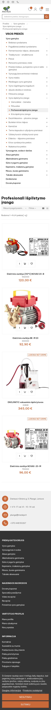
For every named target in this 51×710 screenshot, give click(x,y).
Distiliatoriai (11, 179)
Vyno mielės (14, 78)
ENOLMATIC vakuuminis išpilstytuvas (25, 402)
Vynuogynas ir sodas (11, 550)
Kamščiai (13, 126)
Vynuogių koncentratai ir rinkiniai (23, 74)
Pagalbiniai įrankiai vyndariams (23, 47)
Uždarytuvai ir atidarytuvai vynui (23, 134)
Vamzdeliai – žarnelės (21, 102)
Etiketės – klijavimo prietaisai (22, 138)
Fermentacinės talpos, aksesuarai (24, 51)
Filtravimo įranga (16, 94)
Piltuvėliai (15, 106)
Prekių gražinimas (10, 658)
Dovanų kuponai (13, 183)
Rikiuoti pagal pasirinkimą (15, 208)
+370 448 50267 (18, 523)
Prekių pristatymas (10, 654)
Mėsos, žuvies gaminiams (17, 171)
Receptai (6, 601)
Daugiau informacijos (11, 690)
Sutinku (25, 704)
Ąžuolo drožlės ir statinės (20, 90)
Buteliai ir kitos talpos (18, 122)
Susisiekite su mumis (11, 646)
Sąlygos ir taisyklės (10, 666)
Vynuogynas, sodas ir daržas (19, 150)
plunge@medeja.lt (18, 515)
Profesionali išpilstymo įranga (24, 110)
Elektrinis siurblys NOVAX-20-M (25, 466)
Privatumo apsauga (11, 662)
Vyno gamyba (12, 38)
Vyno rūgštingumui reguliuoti (21, 86)
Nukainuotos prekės (17, 146)
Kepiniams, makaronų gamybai (20, 167)
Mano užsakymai (9, 623)
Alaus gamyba (12, 155)
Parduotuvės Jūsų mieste (13, 650)
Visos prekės (15, 33)
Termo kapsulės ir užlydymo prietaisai (25, 130)
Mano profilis (7, 619)
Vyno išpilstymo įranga (19, 98)
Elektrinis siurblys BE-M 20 (25, 338)
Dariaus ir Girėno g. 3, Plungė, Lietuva (27, 499)
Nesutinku (25, 697)
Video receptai (8, 597)
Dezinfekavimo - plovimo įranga (23, 118)
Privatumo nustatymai (32, 690)
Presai (11, 59)
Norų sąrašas (8, 627)
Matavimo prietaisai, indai (20, 63)
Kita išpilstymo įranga (21, 114)
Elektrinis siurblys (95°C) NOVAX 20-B (25, 274)
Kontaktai (6, 642)
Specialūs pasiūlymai (11, 593)
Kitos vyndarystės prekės (20, 142)
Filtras (32, 208)
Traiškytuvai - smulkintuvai (21, 55)
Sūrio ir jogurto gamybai (17, 163)
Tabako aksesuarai (14, 175)
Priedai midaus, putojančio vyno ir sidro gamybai (26, 68)
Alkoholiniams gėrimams (17, 159)
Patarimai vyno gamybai (13, 605)
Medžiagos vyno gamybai (20, 82)
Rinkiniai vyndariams (18, 42)
